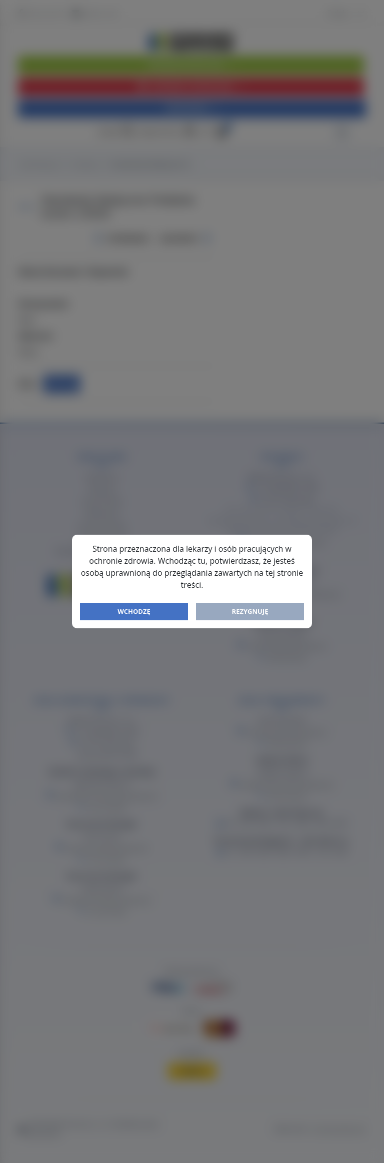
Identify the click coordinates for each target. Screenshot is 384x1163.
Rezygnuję (250, 611)
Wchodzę (134, 611)
